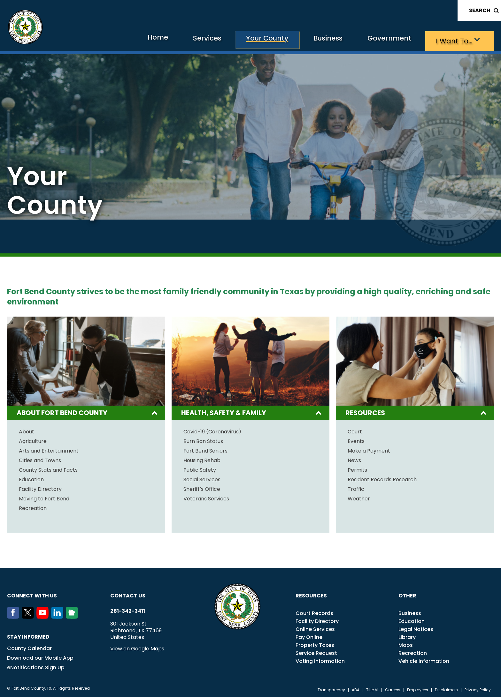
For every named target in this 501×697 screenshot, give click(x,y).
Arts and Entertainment (49, 449)
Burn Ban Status (203, 440)
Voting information (320, 659)
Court (355, 430)
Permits (357, 469)
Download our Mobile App (40, 656)
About (26, 430)
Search (479, 10)
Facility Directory (40, 488)
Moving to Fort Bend (44, 497)
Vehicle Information (423, 659)
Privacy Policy (478, 688)
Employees (417, 688)
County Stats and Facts (48, 469)
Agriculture (33, 440)
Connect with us (32, 594)
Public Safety (199, 469)
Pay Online (309, 636)
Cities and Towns (40, 459)
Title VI (372, 688)
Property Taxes (315, 644)
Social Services (201, 478)
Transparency (331, 688)
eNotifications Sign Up (36, 666)
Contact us (127, 594)
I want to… (451, 40)
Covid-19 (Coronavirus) (212, 430)
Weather (359, 497)
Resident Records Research (382, 478)
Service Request (316, 652)
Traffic (356, 488)
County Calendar (29, 647)
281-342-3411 (127, 610)
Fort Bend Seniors (205, 449)
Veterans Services (206, 497)
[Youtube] (43, 615)
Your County (241, 40)
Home (119, 39)
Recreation (33, 507)
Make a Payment (369, 449)
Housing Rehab (201, 459)
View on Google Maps (137, 647)
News (354, 459)
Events (356, 440)
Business (311, 40)
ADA (355, 688)
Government (379, 40)
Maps (405, 644)
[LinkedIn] (58, 615)
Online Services (315, 628)
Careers (392, 688)
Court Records (314, 612)
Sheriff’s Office (201, 488)
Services (174, 40)
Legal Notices (415, 628)
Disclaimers (446, 688)
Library (407, 636)
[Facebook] (14, 615)
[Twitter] (29, 615)
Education (31, 478)
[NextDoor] (73, 615)
